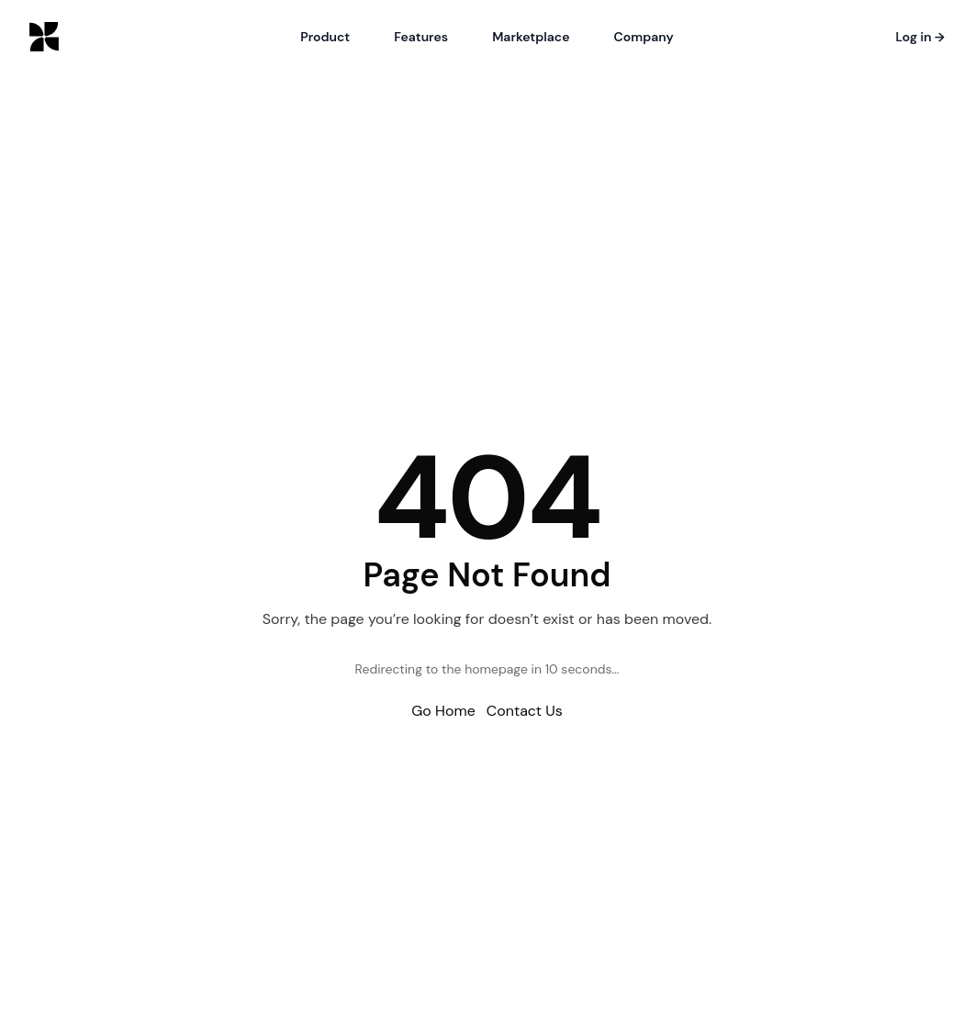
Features (421, 36)
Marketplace (530, 36)
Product (325, 36)
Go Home (443, 710)
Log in (920, 36)
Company (644, 36)
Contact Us (525, 710)
